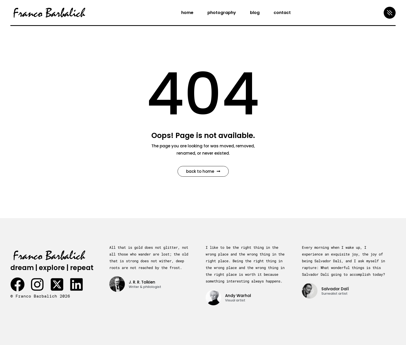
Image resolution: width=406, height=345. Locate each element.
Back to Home (203, 171)
